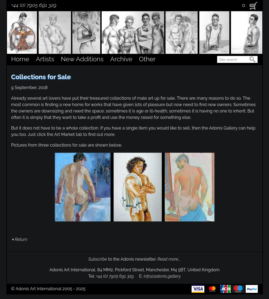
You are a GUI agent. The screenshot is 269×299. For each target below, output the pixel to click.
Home (20, 59)
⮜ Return (19, 239)
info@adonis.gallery (162, 276)
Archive (121, 59)
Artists (45, 59)
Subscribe (97, 259)
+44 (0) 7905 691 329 (33, 5)
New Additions (82, 59)
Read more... (169, 259)
